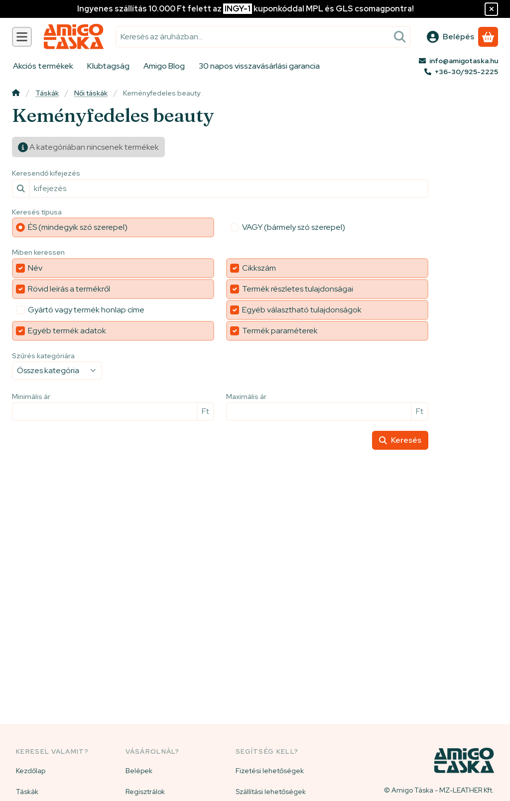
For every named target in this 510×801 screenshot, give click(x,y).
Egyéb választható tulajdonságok (302, 309)
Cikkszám (259, 268)
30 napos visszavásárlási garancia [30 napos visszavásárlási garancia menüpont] (259, 66)
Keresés (400, 440)
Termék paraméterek (280, 330)
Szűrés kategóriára (43, 356)
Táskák (47, 93)
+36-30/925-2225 (466, 71)
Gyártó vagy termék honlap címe (86, 309)
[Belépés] (450, 37)
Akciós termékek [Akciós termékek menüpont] (43, 66)
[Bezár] (491, 9)
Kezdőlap (30, 770)
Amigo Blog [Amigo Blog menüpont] (164, 66)
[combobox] (263, 37)
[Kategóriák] (22, 37)
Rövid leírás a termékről (69, 289)
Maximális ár (246, 397)
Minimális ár (31, 397)
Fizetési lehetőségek (270, 770)
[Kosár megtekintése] (488, 37)
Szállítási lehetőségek (271, 791)
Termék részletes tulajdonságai (297, 289)
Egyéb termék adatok (67, 330)
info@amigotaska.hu (463, 60)
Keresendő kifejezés (46, 173)
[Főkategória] (16, 94)
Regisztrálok (145, 791)
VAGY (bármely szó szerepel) (293, 227)
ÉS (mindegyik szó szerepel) (78, 227)
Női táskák (91, 93)
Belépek (139, 770)
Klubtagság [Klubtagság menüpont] (108, 66)
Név (35, 268)
